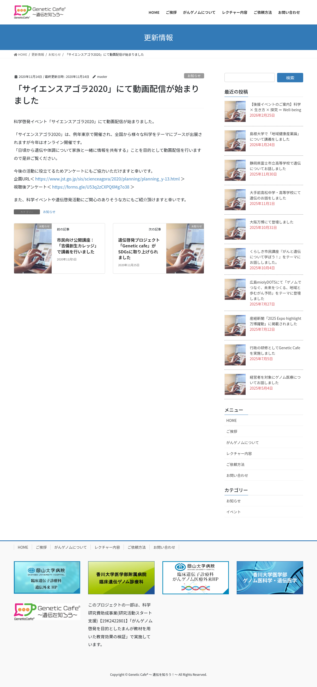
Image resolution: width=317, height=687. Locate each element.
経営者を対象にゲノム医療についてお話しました (275, 379)
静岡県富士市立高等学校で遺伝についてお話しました (275, 165)
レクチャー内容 (239, 453)
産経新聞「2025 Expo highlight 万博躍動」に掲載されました (275, 321)
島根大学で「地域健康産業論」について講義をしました (275, 136)
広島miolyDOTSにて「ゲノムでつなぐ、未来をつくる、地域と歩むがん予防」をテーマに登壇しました (275, 290)
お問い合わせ (237, 475)
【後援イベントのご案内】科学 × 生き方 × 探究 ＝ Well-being (275, 107)
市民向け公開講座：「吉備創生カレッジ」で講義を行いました (78, 246)
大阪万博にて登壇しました (272, 221)
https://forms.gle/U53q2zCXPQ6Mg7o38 (90, 187)
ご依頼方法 (235, 464)
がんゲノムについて (242, 442)
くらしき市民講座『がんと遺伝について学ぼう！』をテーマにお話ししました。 (275, 257)
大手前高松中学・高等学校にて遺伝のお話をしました (275, 195)
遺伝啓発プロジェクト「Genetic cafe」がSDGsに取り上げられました (139, 248)
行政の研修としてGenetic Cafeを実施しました (275, 350)
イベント (233, 511)
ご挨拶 (231, 431)
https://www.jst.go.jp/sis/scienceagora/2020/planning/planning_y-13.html (107, 179)
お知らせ (194, 75)
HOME (231, 420)
